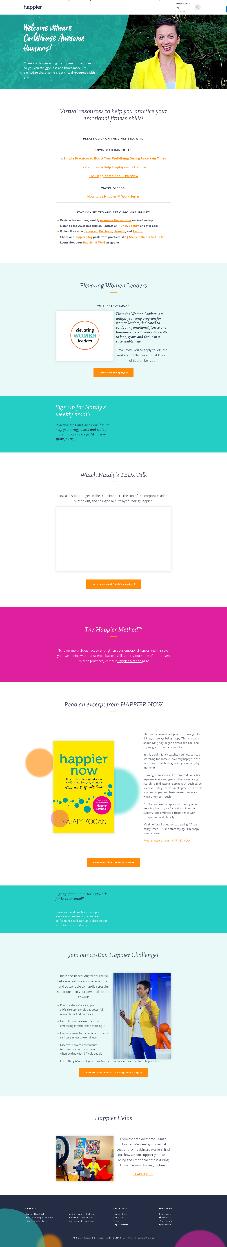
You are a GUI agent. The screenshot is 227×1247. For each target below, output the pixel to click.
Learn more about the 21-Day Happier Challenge (113, 1072)
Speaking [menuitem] (93, 7)
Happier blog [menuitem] (120, 1213)
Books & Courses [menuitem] (120, 7)
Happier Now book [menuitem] (34, 1213)
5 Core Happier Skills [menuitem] (36, 1221)
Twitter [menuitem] (164, 1217)
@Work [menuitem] (72, 7)
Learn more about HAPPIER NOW (113, 862)
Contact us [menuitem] (180, 11)
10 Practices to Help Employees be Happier (113, 167)
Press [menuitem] (116, 1221)
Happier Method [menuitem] (183, 3)
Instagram (90, 231)
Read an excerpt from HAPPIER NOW (167, 840)
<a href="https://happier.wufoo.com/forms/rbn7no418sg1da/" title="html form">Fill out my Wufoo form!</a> (143, 909)
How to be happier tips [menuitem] (81, 1217)
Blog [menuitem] (177, 7)
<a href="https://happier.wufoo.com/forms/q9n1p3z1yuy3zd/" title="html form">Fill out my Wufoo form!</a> (143, 424)
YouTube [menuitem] (165, 1224)
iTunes (122, 226)
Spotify (133, 226)
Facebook (105, 231)
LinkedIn (119, 231)
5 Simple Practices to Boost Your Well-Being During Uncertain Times (113, 158)
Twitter (137, 231)
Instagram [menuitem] (165, 1221)
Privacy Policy (127, 1237)
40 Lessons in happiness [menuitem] (81, 1221)
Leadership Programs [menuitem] (154, 7)
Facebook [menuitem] (165, 1213)
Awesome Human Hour (115, 220)
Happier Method (129, 660)
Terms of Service (145, 1237)
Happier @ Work (94, 242)
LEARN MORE (143, 1174)
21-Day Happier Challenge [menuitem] (82, 1213)
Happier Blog (83, 237)
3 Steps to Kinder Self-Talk (145, 237)
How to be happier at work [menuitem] (39, 1217)
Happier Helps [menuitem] (121, 1224)
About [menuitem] (52, 7)
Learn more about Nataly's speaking (113, 584)
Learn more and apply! (113, 372)
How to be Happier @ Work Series (113, 196)
